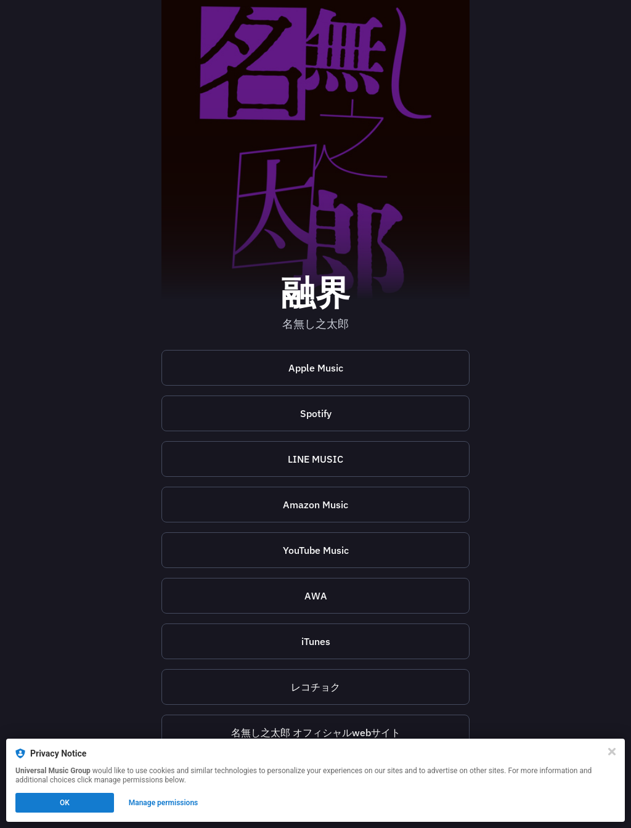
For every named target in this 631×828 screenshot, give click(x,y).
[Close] (612, 751)
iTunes (315, 641)
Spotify (316, 413)
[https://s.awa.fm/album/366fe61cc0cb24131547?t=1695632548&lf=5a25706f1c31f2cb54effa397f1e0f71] (315, 596)
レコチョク (315, 687)
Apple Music (315, 368)
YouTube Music (316, 550)
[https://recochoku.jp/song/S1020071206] (315, 687)
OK (65, 802)
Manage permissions (163, 802)
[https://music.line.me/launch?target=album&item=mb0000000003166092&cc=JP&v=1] (315, 459)
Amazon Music (315, 504)
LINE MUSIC (315, 459)
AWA (315, 596)
